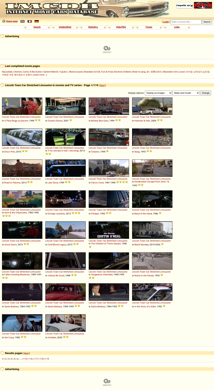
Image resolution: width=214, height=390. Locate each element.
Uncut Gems (10, 244)
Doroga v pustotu (56, 213)
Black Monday (141, 244)
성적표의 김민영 (202, 71)
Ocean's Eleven (55, 120)
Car (17, 116)
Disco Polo (9, 151)
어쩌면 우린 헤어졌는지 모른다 (17, 74)
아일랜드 (63, 71)
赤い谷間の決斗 (154, 71)
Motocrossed (75, 71)
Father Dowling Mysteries (17, 274)
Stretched (25, 116)
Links (177, 27)
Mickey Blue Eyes (99, 120)
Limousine (35, 116)
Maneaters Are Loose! (174, 71)
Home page (12, 21)
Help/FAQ (121, 27)
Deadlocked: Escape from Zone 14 (151, 181)
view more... (40, 74)
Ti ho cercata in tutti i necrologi (63, 150)
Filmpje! (95, 213)
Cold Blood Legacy (57, 244)
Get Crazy (9, 337)
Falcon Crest (97, 182)
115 (25, 358)
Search (37, 27)
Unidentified (65, 27)
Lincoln (5, 116)
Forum (149, 27)
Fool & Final (107, 71)
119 (47, 358)
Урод (137, 151)
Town (12, 116)
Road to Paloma (12, 182)
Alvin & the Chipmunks (15, 212)
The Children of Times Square (106, 243)
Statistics (93, 27)
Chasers (95, 151)
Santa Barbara (11, 306)
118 (42, 358)
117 (36, 358)
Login (166, 21)
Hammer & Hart (142, 120)
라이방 (189, 71)
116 (31, 358)
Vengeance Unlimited (101, 274)
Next (102, 85)
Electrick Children (122, 71)
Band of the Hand (143, 213)
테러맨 (97, 71)
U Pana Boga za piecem (16, 120)
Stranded (87, 71)
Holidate (52, 337)
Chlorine (17, 71)
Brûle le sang (138, 71)
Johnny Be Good (56, 275)
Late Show (53, 182)
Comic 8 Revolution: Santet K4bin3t (40, 71)
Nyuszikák (7, 71)
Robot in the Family (144, 275)
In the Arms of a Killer (145, 306)
